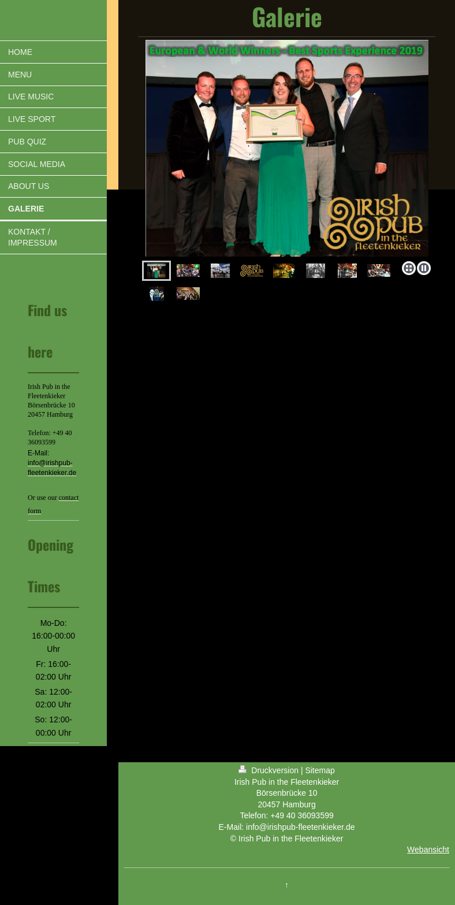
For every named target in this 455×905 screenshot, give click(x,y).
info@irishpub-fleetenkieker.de (300, 827)
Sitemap (319, 770)
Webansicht (428, 849)
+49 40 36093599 (301, 815)
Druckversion (269, 770)
